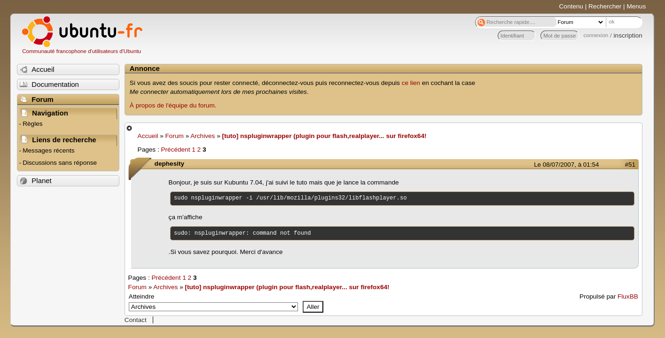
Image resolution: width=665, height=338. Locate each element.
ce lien (411, 82)
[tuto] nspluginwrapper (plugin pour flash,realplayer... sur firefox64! (324, 135)
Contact (136, 319)
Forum (174, 135)
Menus (636, 6)
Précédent (175, 149)
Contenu (571, 6)
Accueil (148, 135)
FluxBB (628, 296)
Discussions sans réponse (60, 162)
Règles (32, 123)
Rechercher (604, 6)
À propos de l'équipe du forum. (173, 105)
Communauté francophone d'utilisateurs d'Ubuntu (81, 51)
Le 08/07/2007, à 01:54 (566, 164)
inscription (628, 35)
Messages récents (48, 150)
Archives (202, 135)
